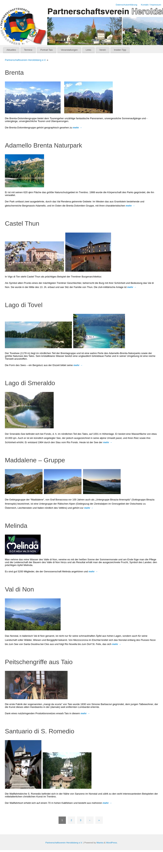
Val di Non (19, 589)
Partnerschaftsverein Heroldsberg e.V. (25, 60)
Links (88, 50)
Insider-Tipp (120, 50)
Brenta (14, 72)
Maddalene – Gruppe (35, 460)
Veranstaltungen (69, 50)
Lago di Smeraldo (30, 382)
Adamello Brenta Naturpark (43, 145)
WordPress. (112, 842)
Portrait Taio (46, 50)
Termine (28, 50)
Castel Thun (22, 223)
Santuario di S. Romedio (39, 731)
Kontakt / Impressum (151, 4)
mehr (77, 127)
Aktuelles (11, 50)
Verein (102, 50)
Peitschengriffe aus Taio (39, 661)
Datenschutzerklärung (126, 4)
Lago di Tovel (24, 304)
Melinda (16, 525)
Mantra (100, 842)
